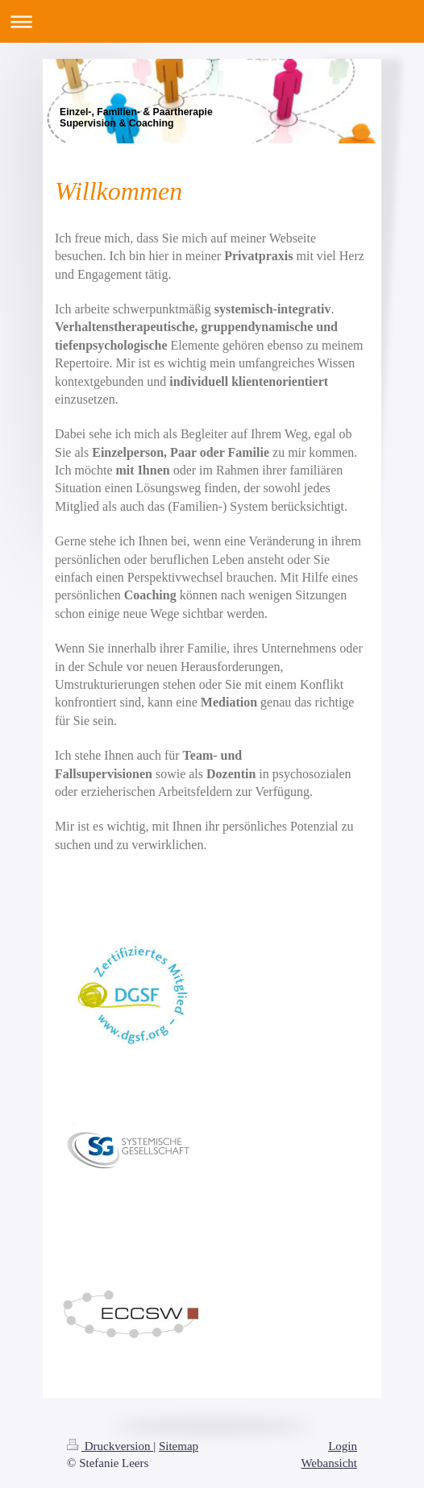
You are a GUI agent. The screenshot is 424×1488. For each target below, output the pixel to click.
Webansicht (329, 1463)
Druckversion (110, 1446)
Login (342, 1446)
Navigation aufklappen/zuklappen (212, 21)
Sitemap (178, 1446)
